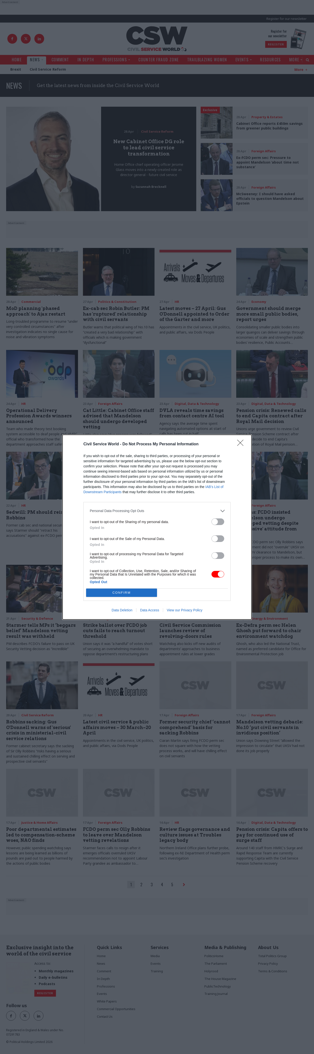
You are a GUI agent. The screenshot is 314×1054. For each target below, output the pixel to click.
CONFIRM (121, 592)
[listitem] (157, 511)
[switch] (217, 521)
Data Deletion (122, 610)
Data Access (149, 610)
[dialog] (157, 527)
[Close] (242, 444)
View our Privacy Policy (184, 610)
